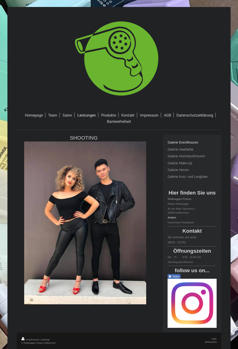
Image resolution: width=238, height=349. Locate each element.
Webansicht (211, 342)
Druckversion (30, 339)
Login (214, 338)
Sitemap (45, 339)
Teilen (174, 276)
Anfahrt (172, 217)
